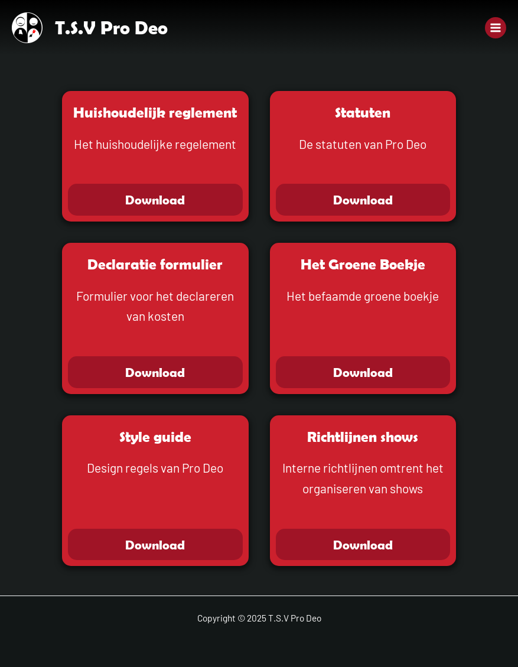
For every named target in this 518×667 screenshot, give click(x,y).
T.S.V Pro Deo (111, 27)
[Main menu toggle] (495, 27)
